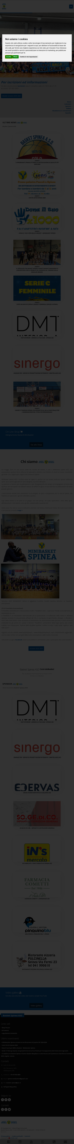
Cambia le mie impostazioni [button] (28, 57)
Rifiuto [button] (15, 57)
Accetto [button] (8, 57)
